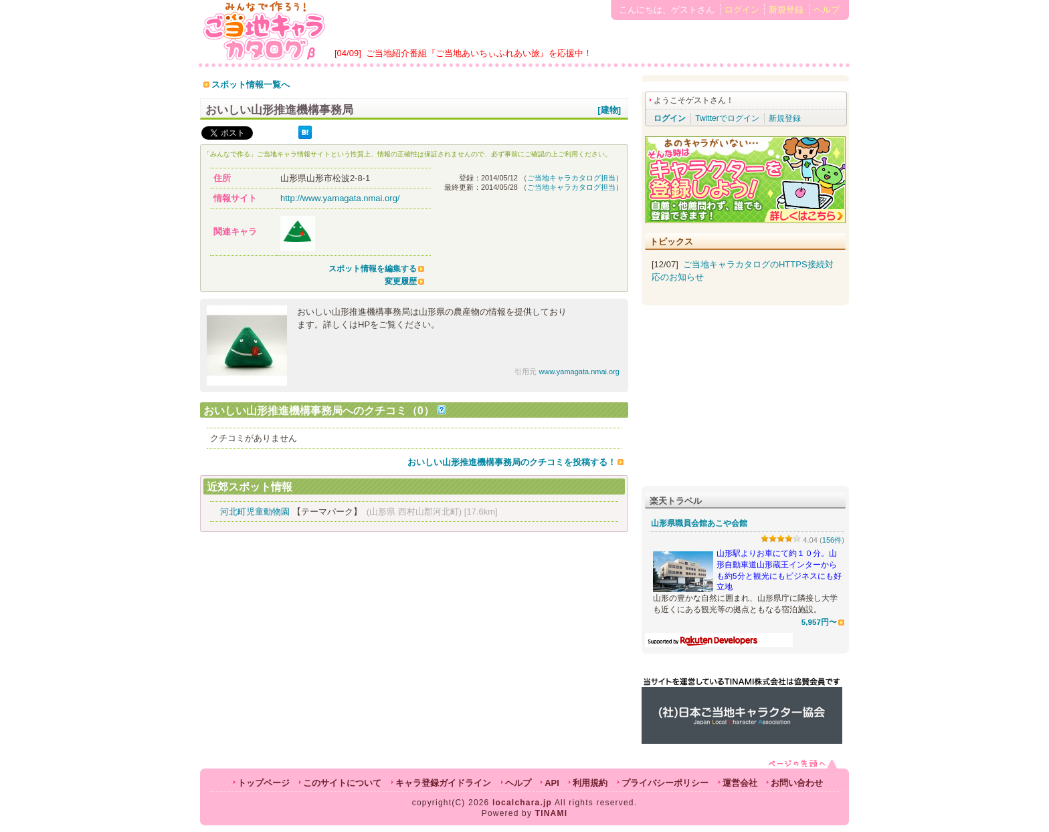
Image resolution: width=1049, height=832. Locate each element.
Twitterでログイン (727, 118)
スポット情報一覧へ (250, 85)
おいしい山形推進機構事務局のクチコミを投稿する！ (511, 462)
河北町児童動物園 (255, 512)
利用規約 (590, 783)
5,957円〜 (819, 621)
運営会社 (740, 783)
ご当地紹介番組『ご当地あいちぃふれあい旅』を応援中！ (479, 53)
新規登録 (786, 10)
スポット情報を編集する (372, 268)
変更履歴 (401, 281)
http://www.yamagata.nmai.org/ (339, 198)
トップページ (263, 783)
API (552, 783)
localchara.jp (522, 802)
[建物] (609, 110)
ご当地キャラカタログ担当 (571, 178)
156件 (832, 540)
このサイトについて (342, 783)
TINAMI (551, 813)
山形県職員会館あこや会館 (699, 523)
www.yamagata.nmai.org (579, 372)
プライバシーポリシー (665, 783)
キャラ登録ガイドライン (443, 783)
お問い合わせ (797, 783)
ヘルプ (827, 10)
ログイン (742, 10)
